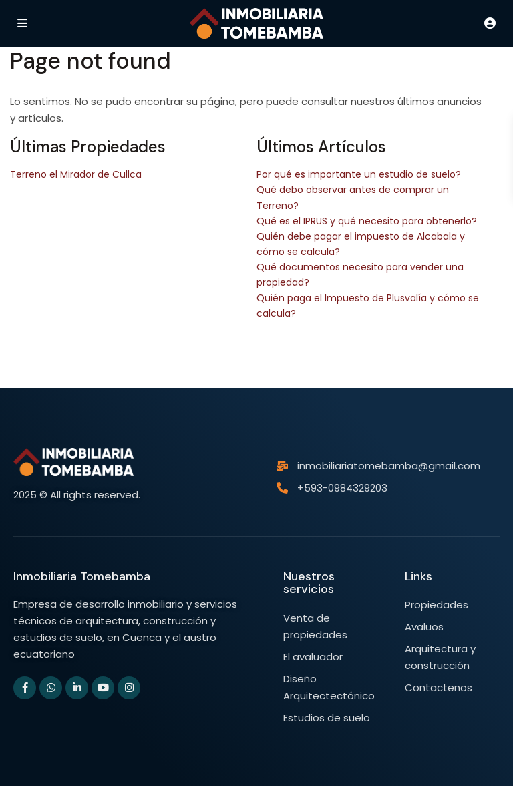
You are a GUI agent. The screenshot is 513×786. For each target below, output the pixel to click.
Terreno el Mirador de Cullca (76, 174)
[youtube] (103, 687)
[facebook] (24, 687)
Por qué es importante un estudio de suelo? (358, 174)
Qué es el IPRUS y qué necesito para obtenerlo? (366, 221)
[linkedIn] (76, 687)
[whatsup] (50, 687)
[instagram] (129, 687)
